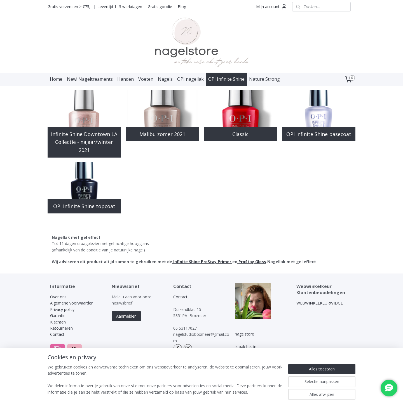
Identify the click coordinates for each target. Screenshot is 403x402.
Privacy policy (62, 309)
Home (56, 79)
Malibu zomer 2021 (162, 134)
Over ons (58, 296)
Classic (241, 134)
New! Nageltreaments (90, 79)
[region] (165, 380)
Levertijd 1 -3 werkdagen (119, 6)
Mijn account (271, 6)
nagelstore (244, 334)
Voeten (145, 79)
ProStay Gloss (251, 261)
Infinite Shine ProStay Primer (202, 261)
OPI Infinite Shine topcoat (84, 206)
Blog (182, 6)
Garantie (57, 315)
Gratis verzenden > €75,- (70, 6)
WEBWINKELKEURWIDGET (320, 303)
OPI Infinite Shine (226, 79)
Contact (57, 334)
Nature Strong (264, 79)
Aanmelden (126, 316)
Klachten (58, 322)
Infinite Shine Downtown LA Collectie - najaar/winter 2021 (84, 142)
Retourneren (61, 328)
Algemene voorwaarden (71, 303)
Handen (125, 79)
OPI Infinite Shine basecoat (318, 134)
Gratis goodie (160, 6)
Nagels (165, 79)
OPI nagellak (190, 79)
